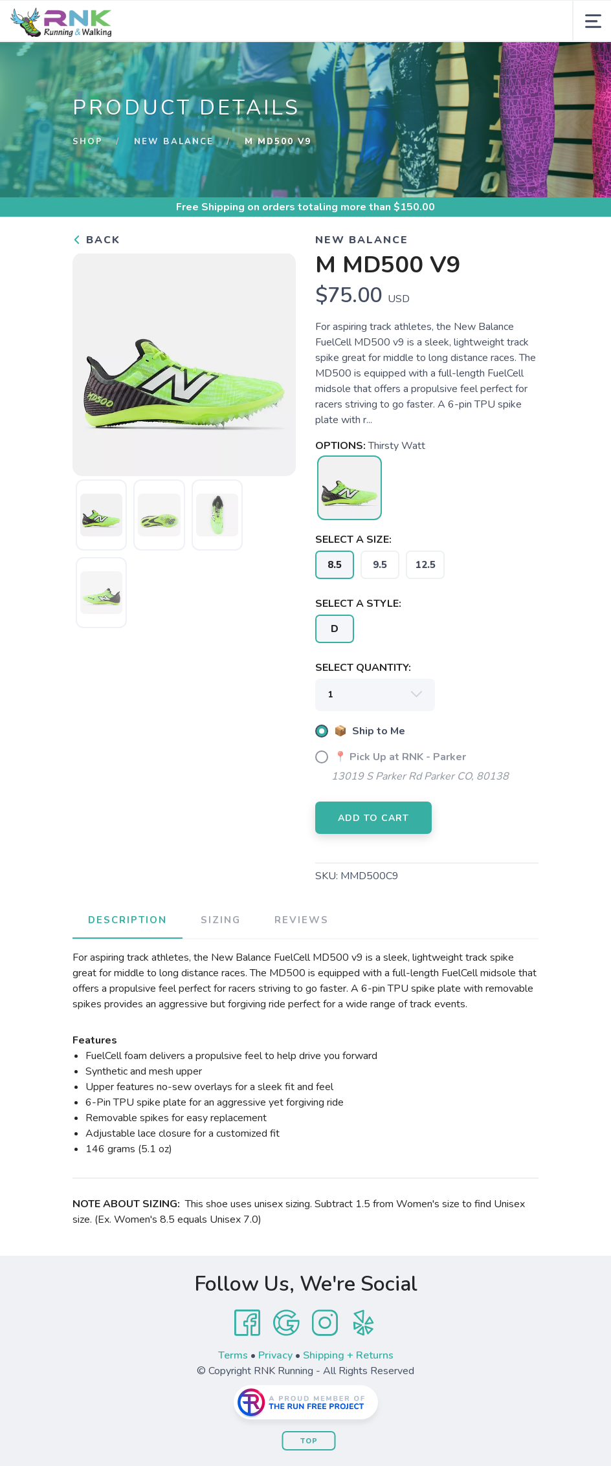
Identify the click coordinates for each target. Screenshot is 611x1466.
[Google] (286, 1323)
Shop (87, 142)
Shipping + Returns (348, 1355)
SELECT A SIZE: (353, 539)
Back (96, 240)
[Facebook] (247, 1323)
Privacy (275, 1355)
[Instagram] (325, 1323)
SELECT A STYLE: (358, 603)
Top (309, 1441)
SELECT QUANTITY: (363, 668)
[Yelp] (363, 1323)
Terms (233, 1355)
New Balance (174, 142)
